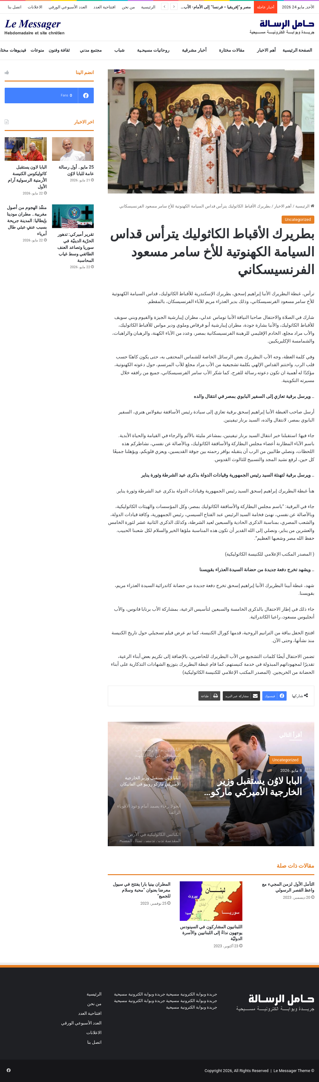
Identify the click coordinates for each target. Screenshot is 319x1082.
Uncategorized (298, 219)
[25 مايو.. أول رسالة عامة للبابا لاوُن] (73, 149)
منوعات (37, 50)
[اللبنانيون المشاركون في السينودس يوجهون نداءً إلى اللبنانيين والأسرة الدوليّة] (211, 901)
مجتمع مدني (91, 50)
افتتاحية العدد (104, 7)
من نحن (128, 7)
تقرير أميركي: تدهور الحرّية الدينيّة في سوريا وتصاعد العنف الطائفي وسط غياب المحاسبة (75, 247)
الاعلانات (35, 7)
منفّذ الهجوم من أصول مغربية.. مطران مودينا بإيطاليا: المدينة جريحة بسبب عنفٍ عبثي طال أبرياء (27, 220)
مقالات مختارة (232, 50)
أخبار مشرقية (194, 50)
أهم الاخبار (266, 50)
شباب (119, 50)
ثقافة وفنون (59, 50)
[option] (211, 784)
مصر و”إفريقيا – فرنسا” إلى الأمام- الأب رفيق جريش (206, 7)
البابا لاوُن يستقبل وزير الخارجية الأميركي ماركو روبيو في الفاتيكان (256, 786)
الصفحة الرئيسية (297, 50)
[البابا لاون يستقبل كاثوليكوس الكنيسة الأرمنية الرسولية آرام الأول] (26, 149)
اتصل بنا (14, 7)
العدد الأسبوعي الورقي (68, 7)
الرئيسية (148, 7)
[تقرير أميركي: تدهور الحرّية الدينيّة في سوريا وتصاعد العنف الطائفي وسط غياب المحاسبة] (73, 216)
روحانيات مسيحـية (153, 50)
